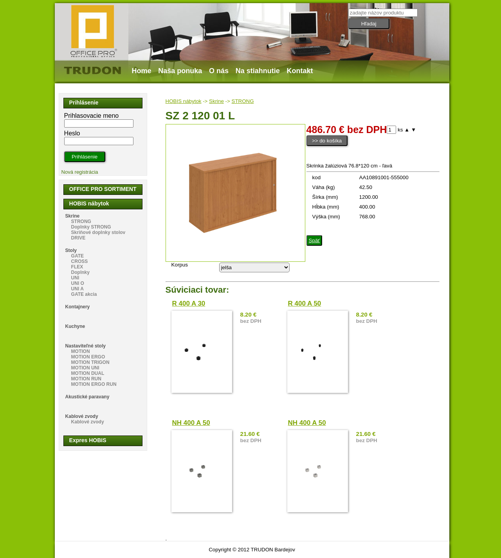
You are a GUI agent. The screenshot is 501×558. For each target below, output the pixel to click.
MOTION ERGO (88, 357)
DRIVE (78, 238)
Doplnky (80, 272)
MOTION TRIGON (90, 362)
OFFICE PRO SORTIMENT (103, 189)
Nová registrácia (79, 172)
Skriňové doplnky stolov (98, 232)
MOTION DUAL (88, 373)
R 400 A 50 (304, 303)
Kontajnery (77, 307)
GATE (77, 256)
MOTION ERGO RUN (94, 384)
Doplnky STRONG (91, 227)
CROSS (79, 261)
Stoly (71, 250)
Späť (314, 240)
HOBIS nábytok (184, 101)
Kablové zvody (81, 416)
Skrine (216, 101)
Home (141, 71)
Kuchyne (75, 326)
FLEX (77, 267)
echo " (254, 267)
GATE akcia (84, 294)
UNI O (77, 283)
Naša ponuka (180, 71)
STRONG (243, 101)
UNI (75, 278)
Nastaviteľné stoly (85, 346)
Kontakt (300, 71)
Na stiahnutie (258, 71)
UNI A (77, 289)
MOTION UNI (85, 368)
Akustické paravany (87, 397)
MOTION (80, 351)
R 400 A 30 (188, 303)
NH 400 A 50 (191, 423)
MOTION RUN (86, 379)
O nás (219, 71)
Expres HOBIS (87, 440)
